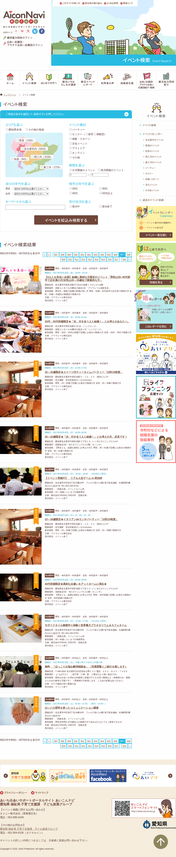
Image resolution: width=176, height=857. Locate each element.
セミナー (76, 134)
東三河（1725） (51, 167)
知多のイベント (152, 151)
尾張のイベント (152, 145)
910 (70, 259)
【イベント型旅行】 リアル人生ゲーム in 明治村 (73, 478)
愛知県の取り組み (93, 3)
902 (89, 254)
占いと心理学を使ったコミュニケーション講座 (72, 707)
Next (170, 776)
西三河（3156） (42, 156)
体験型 (99, 134)
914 (96, 259)
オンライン (77, 152)
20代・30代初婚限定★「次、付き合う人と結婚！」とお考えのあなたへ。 (87, 321)
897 (56, 254)
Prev (6, 776)
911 (77, 259)
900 (76, 254)
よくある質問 (112, 3)
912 (83, 259)
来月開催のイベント (111, 170)
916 (110, 259)
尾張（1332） (25, 140)
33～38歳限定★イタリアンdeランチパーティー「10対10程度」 (81, 519)
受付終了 (106, 206)
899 (69, 254)
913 (90, 259)
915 (103, 259)
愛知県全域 (13, 129)
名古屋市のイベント (154, 139)
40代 (74, 193)
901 (82, 254)
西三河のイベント (153, 156)
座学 (89, 134)
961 (124, 259)
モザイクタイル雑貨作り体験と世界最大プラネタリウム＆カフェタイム (86, 625)
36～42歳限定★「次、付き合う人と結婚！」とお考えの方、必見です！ (86, 436)
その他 (75, 157)
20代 (74, 188)
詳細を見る (156, 282)
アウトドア (77, 148)
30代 (104, 188)
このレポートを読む (156, 326)
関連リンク (128, 3)
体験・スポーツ (80, 139)
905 (109, 254)
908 (129, 254)
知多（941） (20, 159)
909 (63, 259)
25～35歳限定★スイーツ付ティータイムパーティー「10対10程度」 (84, 372)
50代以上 (106, 193)
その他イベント (152, 190)
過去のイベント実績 (153, 200)
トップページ (10, 95)
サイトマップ (41, 792)
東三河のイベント (153, 162)
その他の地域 (35, 129)
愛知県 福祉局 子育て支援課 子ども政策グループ (29, 829)
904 (102, 254)
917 (116, 259)
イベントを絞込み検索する (66, 220)
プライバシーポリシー (15, 792)
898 (62, 254)
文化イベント (79, 143)
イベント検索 (149, 125)
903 (95, 254)
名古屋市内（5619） (34, 148)
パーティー (77, 129)
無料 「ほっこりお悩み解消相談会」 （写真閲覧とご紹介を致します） (86, 666)
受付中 (75, 206)
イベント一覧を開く (156, 235)
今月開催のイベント (82, 170)
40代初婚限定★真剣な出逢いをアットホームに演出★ (76, 584)
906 (115, 254)
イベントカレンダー (152, 134)
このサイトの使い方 (71, 3)
